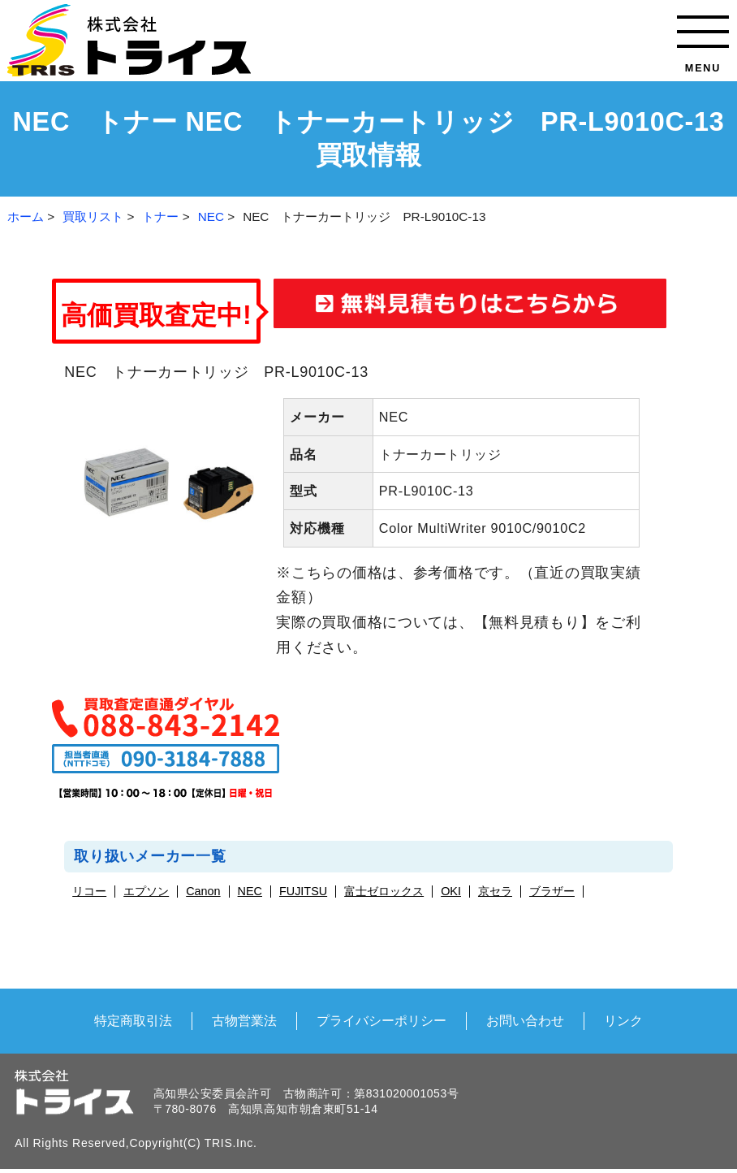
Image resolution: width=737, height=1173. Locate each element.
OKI (451, 891)
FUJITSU (303, 891)
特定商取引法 (133, 1020)
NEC (211, 216)
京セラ (495, 891)
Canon (203, 891)
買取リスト (92, 216)
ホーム (25, 216)
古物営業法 (244, 1020)
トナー (160, 216)
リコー (89, 891)
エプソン (146, 891)
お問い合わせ (525, 1020)
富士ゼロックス (384, 891)
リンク (623, 1020)
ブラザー (552, 891)
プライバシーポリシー (381, 1020)
